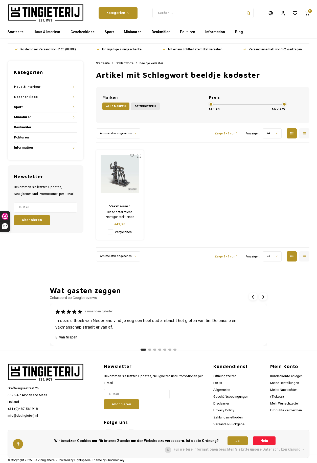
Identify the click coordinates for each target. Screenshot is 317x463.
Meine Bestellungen (284, 384)
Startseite (16, 34)
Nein (264, 441)
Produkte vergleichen (286, 412)
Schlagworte (124, 65)
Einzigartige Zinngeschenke (119, 51)
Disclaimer (221, 405)
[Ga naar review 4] (159, 351)
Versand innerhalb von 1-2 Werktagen (272, 51)
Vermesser (119, 208)
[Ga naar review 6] (169, 351)
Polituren (187, 34)
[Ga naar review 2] (149, 351)
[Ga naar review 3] (154, 351)
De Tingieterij (145, 108)
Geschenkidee (83, 34)
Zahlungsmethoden (228, 419)
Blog (239, 34)
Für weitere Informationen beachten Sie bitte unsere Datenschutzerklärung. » (239, 449)
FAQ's (217, 384)
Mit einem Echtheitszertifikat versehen (192, 51)
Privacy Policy (223, 412)
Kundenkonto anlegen (286, 377)
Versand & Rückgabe (228, 426)
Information (215, 34)
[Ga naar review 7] (174, 351)
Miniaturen (133, 34)
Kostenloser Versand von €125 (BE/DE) (45, 51)
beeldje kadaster (151, 65)
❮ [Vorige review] (253, 298)
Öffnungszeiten (224, 377)
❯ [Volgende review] (263, 298)
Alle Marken (116, 108)
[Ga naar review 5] (164, 351)
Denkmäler (161, 34)
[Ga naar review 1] (143, 351)
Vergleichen (123, 234)
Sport (109, 34)
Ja (237, 441)
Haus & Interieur (47, 34)
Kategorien (117, 13)
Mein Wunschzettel (284, 405)
